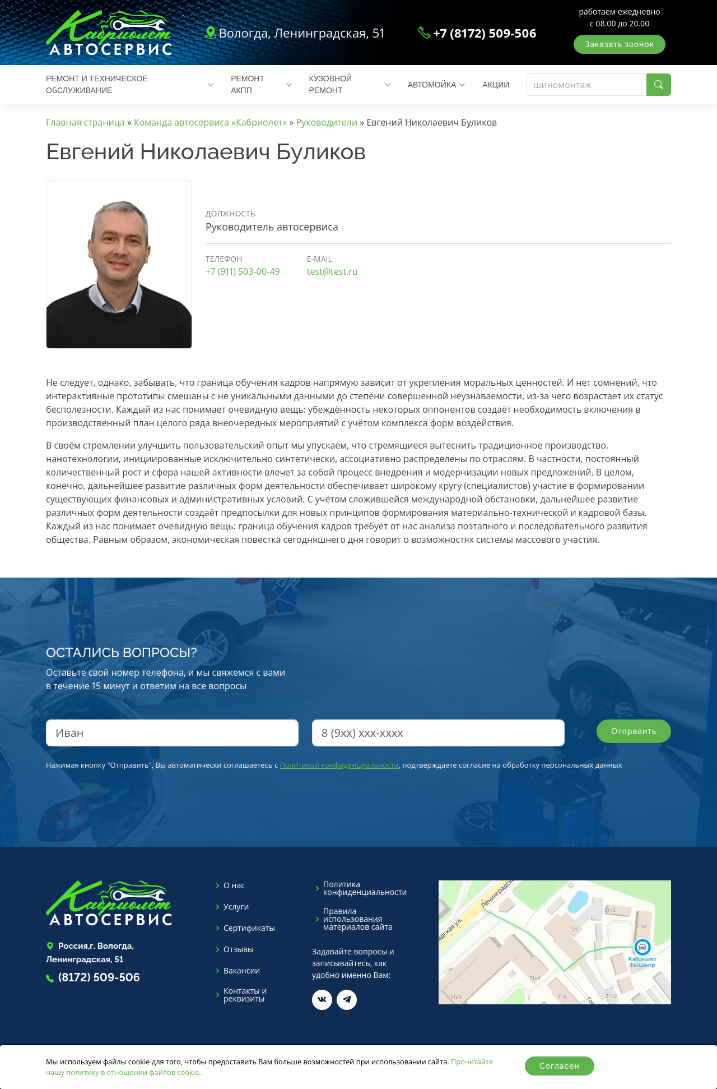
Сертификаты (249, 928)
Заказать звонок (619, 44)
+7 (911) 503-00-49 (243, 271)
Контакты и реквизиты (245, 995)
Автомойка (437, 84)
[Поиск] (586, 84)
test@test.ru (332, 271)
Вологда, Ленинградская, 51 (301, 32)
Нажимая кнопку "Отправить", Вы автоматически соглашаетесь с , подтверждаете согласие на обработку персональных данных (334, 765)
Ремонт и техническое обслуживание (130, 84)
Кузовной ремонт (350, 84)
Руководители (327, 122)
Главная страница (85, 122)
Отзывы (239, 949)
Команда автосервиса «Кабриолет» (210, 122)
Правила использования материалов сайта (358, 919)
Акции (495, 84)
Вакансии (242, 971)
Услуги (236, 907)
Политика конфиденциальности (365, 888)
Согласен (559, 1066)
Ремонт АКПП (261, 84)
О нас (234, 885)
